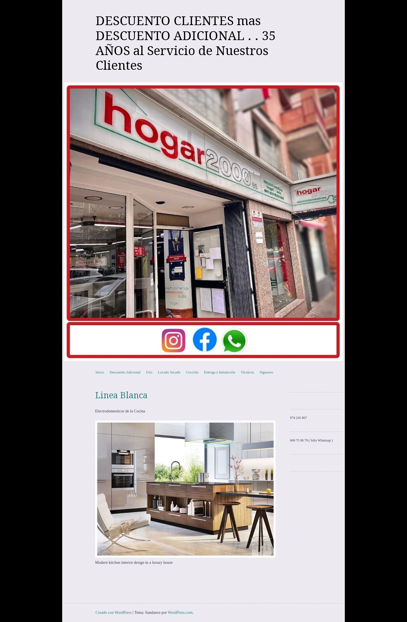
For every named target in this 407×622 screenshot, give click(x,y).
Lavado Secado (169, 372)
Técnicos (247, 372)
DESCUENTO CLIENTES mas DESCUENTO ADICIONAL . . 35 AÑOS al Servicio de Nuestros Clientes (186, 43)
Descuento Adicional (125, 372)
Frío (149, 372)
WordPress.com (180, 612)
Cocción (192, 372)
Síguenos (266, 372)
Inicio (100, 372)
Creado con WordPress (114, 612)
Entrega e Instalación (219, 372)
